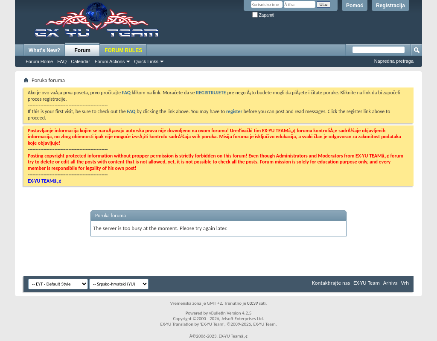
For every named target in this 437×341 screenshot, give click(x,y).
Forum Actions (110, 61)
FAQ (62, 61)
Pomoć (354, 6)
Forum (82, 50)
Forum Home (39, 61)
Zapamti (263, 15)
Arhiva (390, 283)
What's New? (44, 50)
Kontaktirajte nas (331, 283)
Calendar (80, 61)
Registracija (390, 6)
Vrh (405, 283)
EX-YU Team (366, 283)
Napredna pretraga (394, 61)
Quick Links (146, 61)
